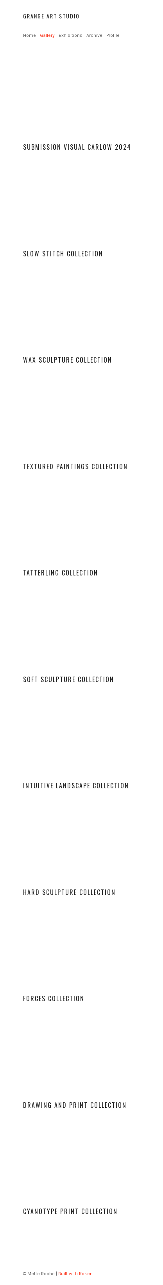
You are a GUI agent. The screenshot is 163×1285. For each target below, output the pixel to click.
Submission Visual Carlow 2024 (77, 147)
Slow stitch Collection (63, 253)
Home (29, 35)
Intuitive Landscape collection (76, 785)
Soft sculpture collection (68, 679)
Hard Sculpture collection (69, 892)
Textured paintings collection (75, 466)
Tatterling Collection (60, 572)
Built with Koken (75, 1273)
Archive (94, 35)
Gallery (47, 35)
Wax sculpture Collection (67, 360)
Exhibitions (70, 35)
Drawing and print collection (75, 1105)
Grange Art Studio (51, 16)
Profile (113, 35)
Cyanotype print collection (70, 1211)
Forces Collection (53, 998)
